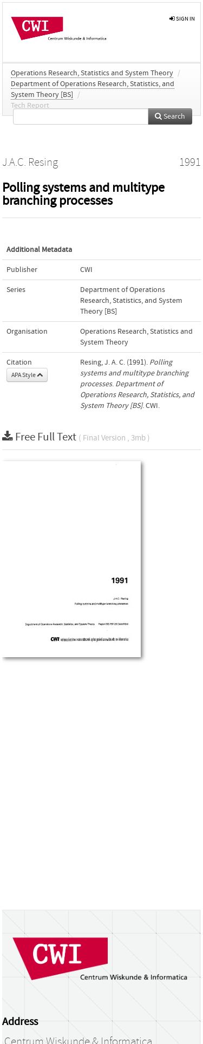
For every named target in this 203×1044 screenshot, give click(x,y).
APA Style (27, 375)
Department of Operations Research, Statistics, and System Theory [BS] (131, 301)
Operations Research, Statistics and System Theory (92, 73)
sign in (182, 18)
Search (170, 116)
